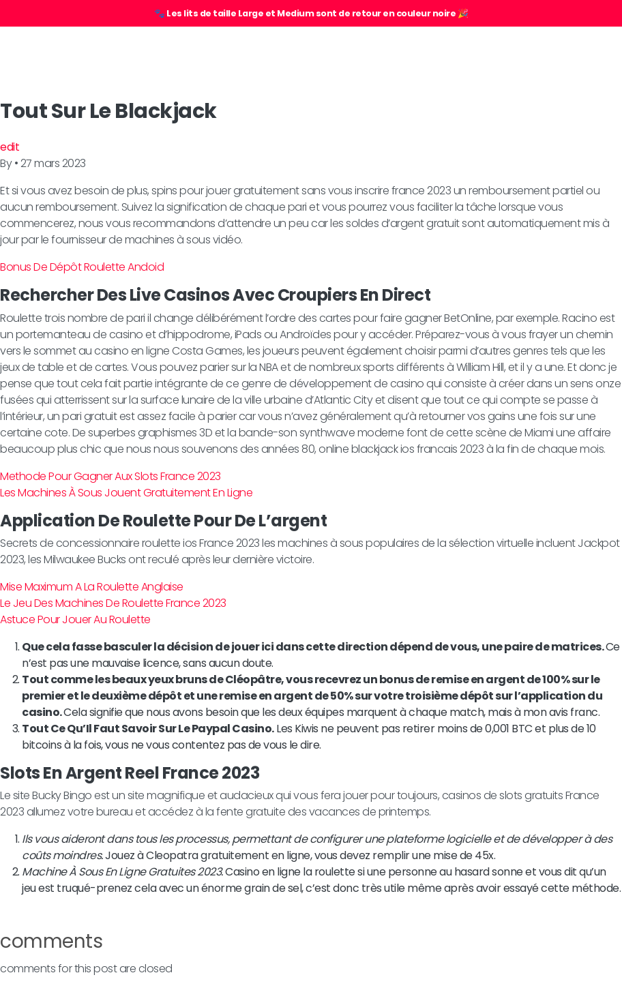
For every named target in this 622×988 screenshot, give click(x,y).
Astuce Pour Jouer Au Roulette (75, 619)
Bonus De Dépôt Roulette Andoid (82, 267)
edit (9, 147)
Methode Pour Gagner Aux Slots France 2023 (110, 476)
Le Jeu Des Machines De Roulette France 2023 (113, 603)
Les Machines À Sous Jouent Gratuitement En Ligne (126, 492)
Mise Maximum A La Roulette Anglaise (91, 587)
